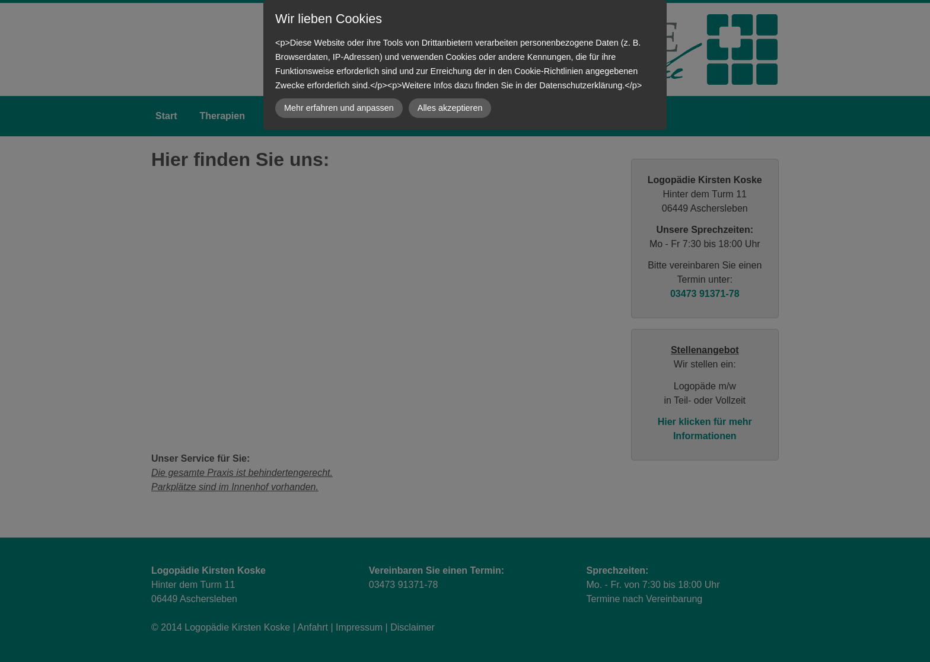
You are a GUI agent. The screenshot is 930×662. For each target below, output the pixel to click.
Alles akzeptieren (450, 108)
